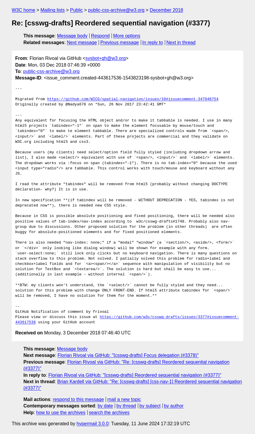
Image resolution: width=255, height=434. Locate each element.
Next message (82, 42)
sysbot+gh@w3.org (105, 58)
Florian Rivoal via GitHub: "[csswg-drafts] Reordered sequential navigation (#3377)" (134, 375)
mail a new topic (124, 399)
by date (105, 405)
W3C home (23, 10)
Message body (72, 35)
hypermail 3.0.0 (92, 423)
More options (127, 35)
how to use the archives (60, 412)
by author (174, 405)
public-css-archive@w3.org (116, 10)
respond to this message (78, 399)
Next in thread (181, 42)
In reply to (152, 42)
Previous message (119, 42)
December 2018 (166, 10)
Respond (100, 35)
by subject (149, 405)
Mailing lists (52, 10)
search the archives (109, 412)
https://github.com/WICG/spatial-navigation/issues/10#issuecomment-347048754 (132, 99)
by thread (126, 405)
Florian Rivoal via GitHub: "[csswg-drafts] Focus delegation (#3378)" (128, 355)
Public (76, 10)
